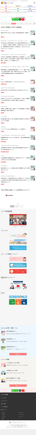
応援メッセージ (4, 409)
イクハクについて (4, 400)
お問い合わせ (3, 412)
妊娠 (30, 23)
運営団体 (3, 418)
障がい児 (21, 23)
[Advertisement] (18, 316)
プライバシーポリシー (22, 414)
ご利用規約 (3, 414)
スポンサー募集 (21, 412)
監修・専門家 (3, 403)
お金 (6, 23)
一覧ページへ (18, 354)
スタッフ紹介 (3, 416)
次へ (17, 206)
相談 (17, 23)
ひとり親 (26, 23)
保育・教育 (13, 23)
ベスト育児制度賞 (4, 406)
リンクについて (21, 416)
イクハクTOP (3, 397)
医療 (9, 23)
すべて (3, 23)
